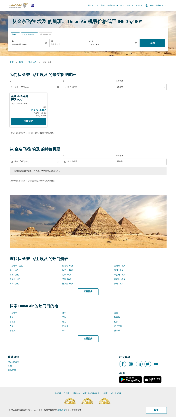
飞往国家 (58, 393)
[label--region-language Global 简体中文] (156, 6)
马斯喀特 (13, 313)
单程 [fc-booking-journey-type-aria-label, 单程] (14, 35)
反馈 (10, 366)
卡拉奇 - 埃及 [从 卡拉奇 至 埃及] (119, 275)
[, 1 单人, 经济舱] (28, 34)
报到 (103, 6)
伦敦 (116, 322)
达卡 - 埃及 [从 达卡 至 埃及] (66, 275)
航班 (21, 62)
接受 (156, 410)
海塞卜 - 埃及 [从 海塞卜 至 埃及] (15, 279)
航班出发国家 (116, 393)
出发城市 (105, 393)
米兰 (64, 331)
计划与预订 (93, 6)
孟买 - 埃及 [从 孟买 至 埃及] (14, 284)
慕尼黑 (12, 331)
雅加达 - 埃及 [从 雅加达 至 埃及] (119, 279)
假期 (122, 6)
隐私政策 (62, 410)
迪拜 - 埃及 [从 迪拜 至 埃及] (118, 270)
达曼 (116, 313)
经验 (131, 6)
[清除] (46, 43)
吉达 (64, 322)
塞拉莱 (12, 322)
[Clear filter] (58, 87)
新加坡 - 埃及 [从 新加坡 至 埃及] (67, 284)
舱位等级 (119, 81)
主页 (11, 62)
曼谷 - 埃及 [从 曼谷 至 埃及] (14, 270)
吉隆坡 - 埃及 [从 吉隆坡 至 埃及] (119, 266)
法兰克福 (118, 326)
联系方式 (12, 370)
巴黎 (11, 326)
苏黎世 (117, 331)
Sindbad (139, 6)
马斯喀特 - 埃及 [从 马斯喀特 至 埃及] (16, 266)
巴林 (64, 317)
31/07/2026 (94, 45)
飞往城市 (67, 393)
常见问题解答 (14, 362)
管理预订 (113, 6)
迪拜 (64, 313)
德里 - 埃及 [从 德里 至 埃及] (14, 275)
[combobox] (28, 44)
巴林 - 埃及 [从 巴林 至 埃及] (66, 279)
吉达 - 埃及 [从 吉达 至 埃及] (118, 284)
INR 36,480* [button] (130, 21)
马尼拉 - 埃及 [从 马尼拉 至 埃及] (67, 270)
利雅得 (117, 317)
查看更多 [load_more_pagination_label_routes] (88, 292)
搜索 (152, 43)
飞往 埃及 (33, 62)
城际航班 (76, 393)
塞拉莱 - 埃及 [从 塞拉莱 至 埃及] (67, 266)
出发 (91, 42)
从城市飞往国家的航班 (91, 393)
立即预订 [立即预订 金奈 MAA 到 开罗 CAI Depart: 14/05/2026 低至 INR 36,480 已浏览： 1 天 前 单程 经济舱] (28, 121)
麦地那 (65, 326)
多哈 (11, 317)
